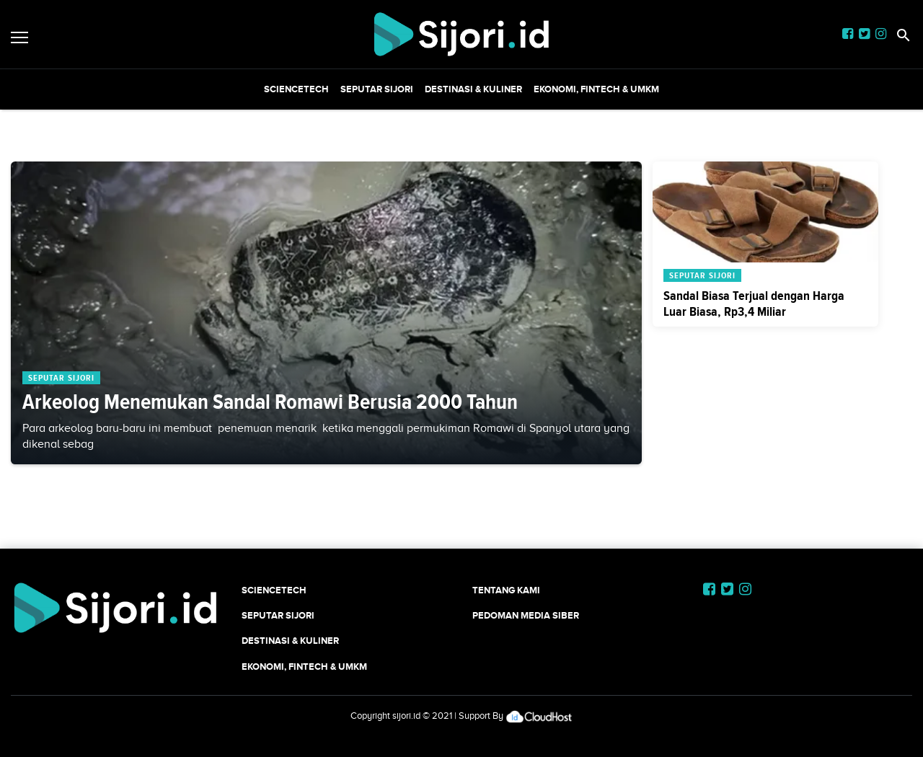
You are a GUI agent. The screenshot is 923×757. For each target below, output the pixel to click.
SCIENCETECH (296, 89)
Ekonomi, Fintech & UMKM (596, 89)
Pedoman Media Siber (525, 615)
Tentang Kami (506, 590)
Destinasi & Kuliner (473, 89)
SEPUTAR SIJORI (376, 89)
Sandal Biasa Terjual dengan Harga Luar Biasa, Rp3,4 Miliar (753, 303)
